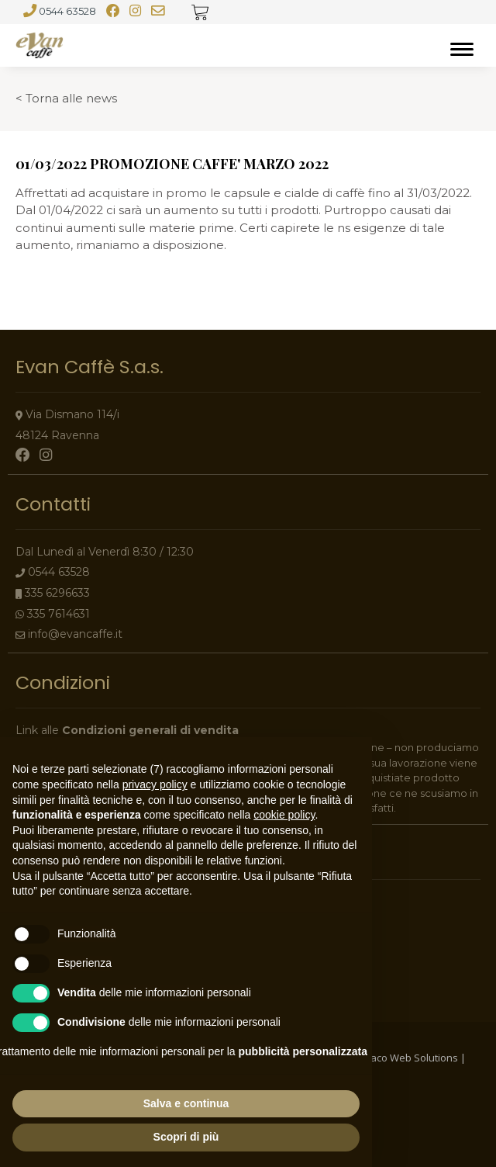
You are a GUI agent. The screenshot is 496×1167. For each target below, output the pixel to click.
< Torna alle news (66, 98)
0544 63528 (67, 11)
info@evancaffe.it (75, 634)
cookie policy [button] (284, 815)
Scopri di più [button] (186, 1137)
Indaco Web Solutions (407, 1058)
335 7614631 (58, 614)
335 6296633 (57, 593)
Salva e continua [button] (186, 1103)
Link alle (127, 730)
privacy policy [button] (155, 784)
